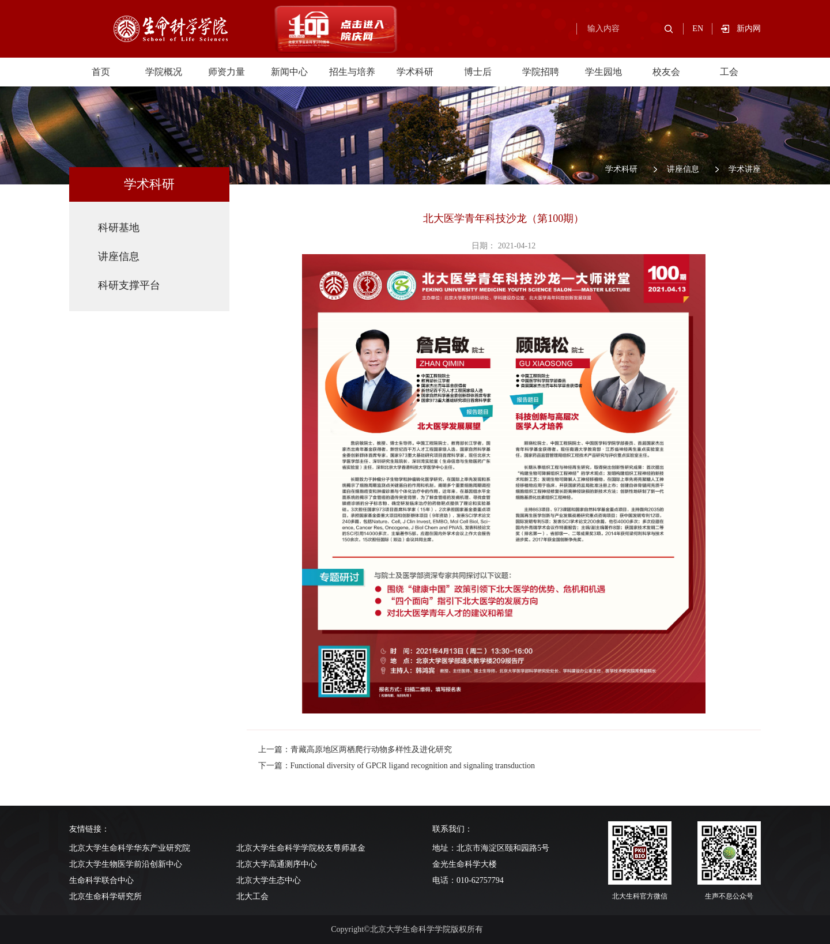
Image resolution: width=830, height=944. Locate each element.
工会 (729, 72)
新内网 (749, 28)
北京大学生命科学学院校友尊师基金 (300, 848)
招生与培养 (352, 72)
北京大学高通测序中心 (276, 864)
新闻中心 (289, 72)
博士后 (478, 72)
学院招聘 (540, 72)
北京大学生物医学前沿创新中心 (125, 864)
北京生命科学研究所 (105, 896)
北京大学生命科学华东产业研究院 (129, 848)
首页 (101, 72)
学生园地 (603, 72)
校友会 (666, 72)
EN (697, 28)
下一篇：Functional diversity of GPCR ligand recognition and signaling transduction (396, 765)
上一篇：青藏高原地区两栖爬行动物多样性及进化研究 (355, 749)
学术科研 (415, 72)
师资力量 (226, 72)
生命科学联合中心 (101, 880)
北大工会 (252, 896)
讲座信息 (683, 169)
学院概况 (163, 72)
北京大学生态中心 (268, 880)
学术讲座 (745, 169)
